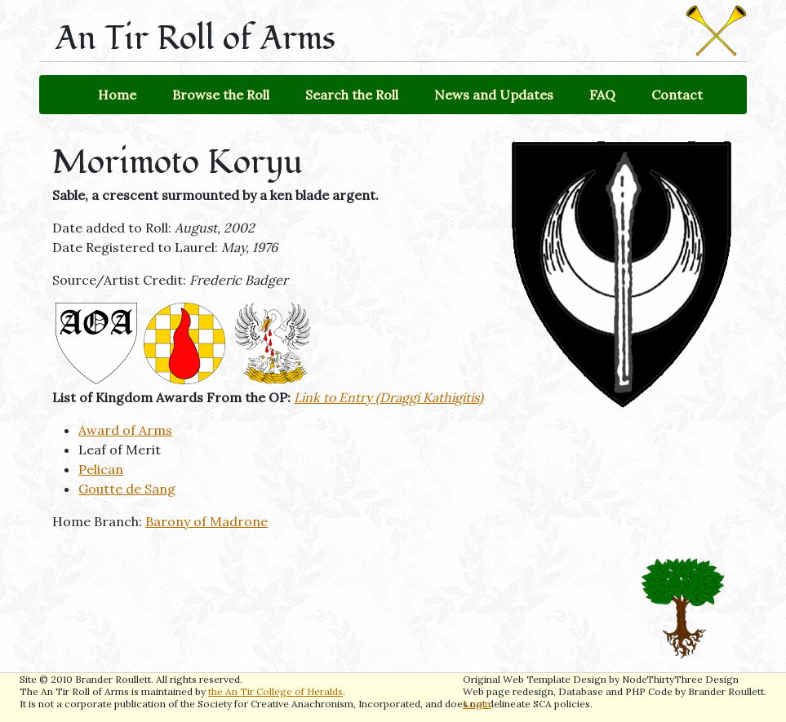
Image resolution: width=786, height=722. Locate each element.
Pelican (100, 469)
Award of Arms (125, 430)
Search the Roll (351, 94)
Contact (677, 94)
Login (477, 704)
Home (117, 94)
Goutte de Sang (126, 489)
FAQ (602, 94)
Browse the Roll (220, 94)
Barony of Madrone (206, 521)
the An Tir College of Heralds (275, 691)
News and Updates (493, 94)
